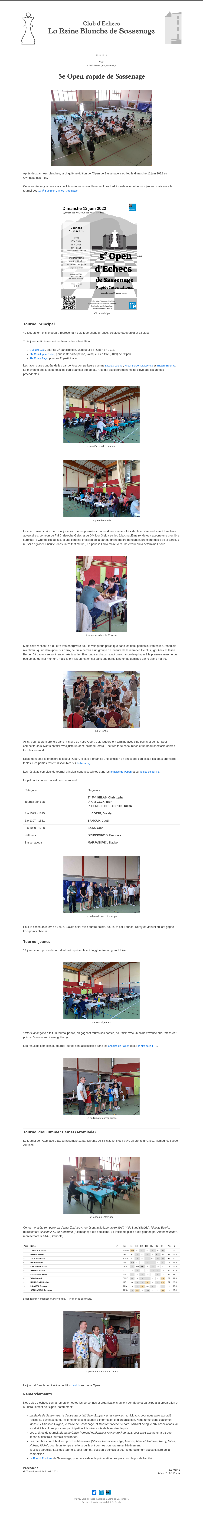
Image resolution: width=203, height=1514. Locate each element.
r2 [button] (136, 1246)
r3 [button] (141, 1246)
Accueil (42, 4)
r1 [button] (131, 1246)
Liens (162, 4)
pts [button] (169, 1246)
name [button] (33, 1246)
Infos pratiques (94, 4)
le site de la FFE (152, 771)
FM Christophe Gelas (42, 354)
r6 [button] (156, 1246)
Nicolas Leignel (114, 365)
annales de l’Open (121, 771)
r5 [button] (151, 1246)
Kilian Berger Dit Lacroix (141, 365)
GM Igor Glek (37, 349)
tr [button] (174, 1246)
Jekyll (106, 1501)
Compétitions (148, 4)
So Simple (116, 1501)
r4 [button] (146, 1246)
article (77, 1385)
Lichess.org (84, 763)
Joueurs (131, 4)
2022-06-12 (101, 55)
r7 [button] (161, 1246)
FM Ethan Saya (39, 358)
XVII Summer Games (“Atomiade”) (60, 190)
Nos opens (56, 4)
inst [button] (124, 1246)
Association (115, 4)
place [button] (25, 1246)
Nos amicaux (73, 4)
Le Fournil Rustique (41, 1458)
